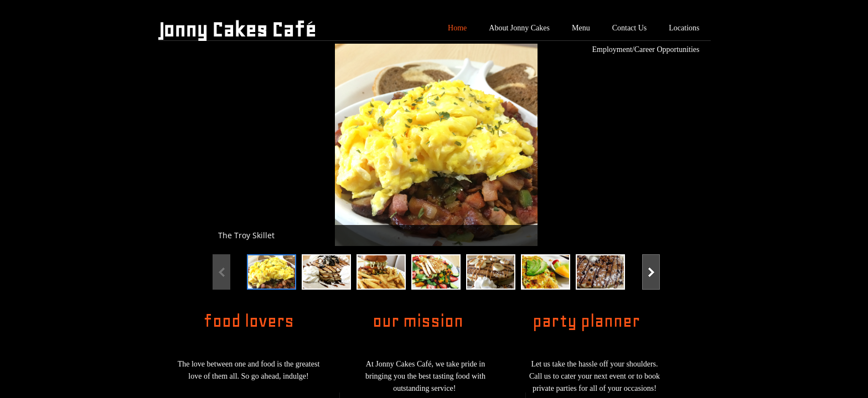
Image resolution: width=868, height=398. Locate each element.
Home (457, 28)
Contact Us (629, 28)
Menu (581, 28)
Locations (684, 28)
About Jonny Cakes (519, 28)
